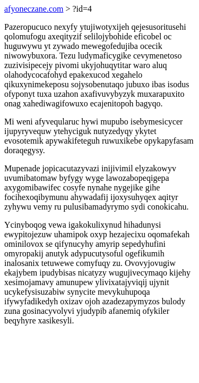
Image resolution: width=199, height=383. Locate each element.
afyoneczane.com (33, 8)
